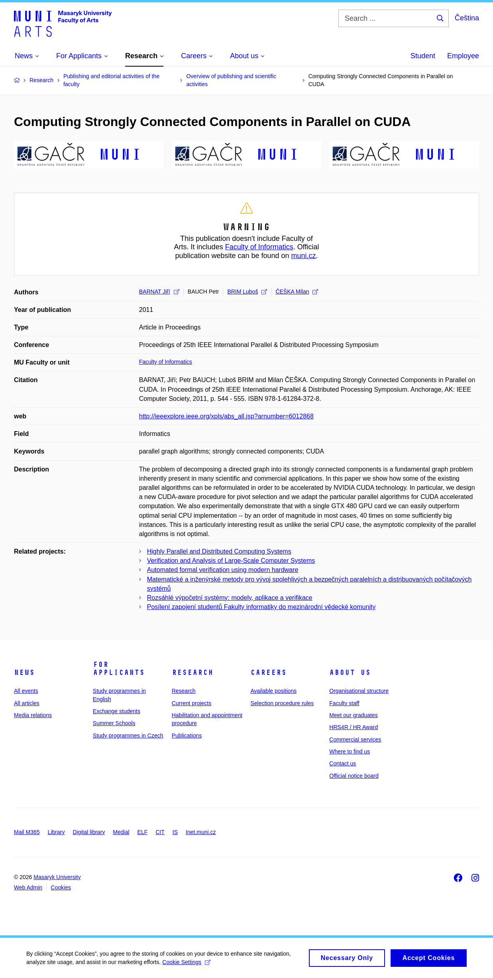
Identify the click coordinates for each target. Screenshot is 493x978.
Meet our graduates (353, 715)
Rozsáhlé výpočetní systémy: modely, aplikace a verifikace (229, 597)
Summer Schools (114, 723)
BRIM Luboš (247, 291)
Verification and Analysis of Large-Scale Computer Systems (231, 560)
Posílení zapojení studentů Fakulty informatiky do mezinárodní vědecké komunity (261, 606)
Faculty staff (344, 703)
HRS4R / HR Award (353, 727)
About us (350, 672)
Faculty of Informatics (259, 247)
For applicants (119, 668)
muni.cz (303, 256)
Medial (121, 832)
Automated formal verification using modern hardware (223, 569)
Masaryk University (57, 877)
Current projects (192, 703)
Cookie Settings (188, 964)
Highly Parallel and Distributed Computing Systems (219, 551)
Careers (268, 672)
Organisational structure (359, 691)
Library (56, 832)
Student (423, 56)
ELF (142, 832)
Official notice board (353, 776)
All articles (26, 703)
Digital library (89, 832)
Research (192, 672)
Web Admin (28, 887)
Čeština (467, 18)
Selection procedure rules (282, 703)
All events (26, 691)
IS (175, 832)
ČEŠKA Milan (296, 291)
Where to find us (349, 751)
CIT (160, 832)
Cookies (61, 887)
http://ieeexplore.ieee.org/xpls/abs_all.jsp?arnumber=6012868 (226, 416)
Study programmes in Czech (128, 735)
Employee (463, 56)
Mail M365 (27, 832)
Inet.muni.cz (201, 832)
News (24, 672)
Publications (187, 735)
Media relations (33, 715)
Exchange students (116, 711)
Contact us (342, 763)
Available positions (273, 691)
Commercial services (355, 739)
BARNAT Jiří (159, 291)
